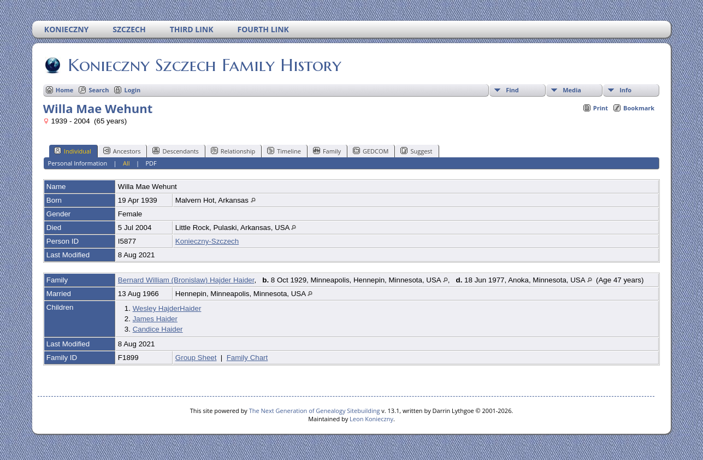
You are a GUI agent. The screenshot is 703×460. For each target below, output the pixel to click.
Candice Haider (158, 329)
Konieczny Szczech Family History (203, 65)
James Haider (155, 319)
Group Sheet (196, 357)
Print (600, 108)
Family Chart (247, 357)
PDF (151, 163)
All (126, 163)
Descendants (175, 150)
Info (625, 90)
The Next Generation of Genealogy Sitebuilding (314, 410)
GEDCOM (370, 150)
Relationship (233, 150)
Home (65, 90)
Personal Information (78, 163)
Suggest (416, 150)
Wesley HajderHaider (167, 308)
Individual (72, 150)
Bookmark (638, 108)
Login (132, 90)
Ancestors (122, 150)
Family (327, 150)
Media (572, 90)
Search (98, 90)
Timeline (284, 150)
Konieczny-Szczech (207, 241)
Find (512, 90)
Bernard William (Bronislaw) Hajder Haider (186, 280)
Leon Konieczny (371, 419)
